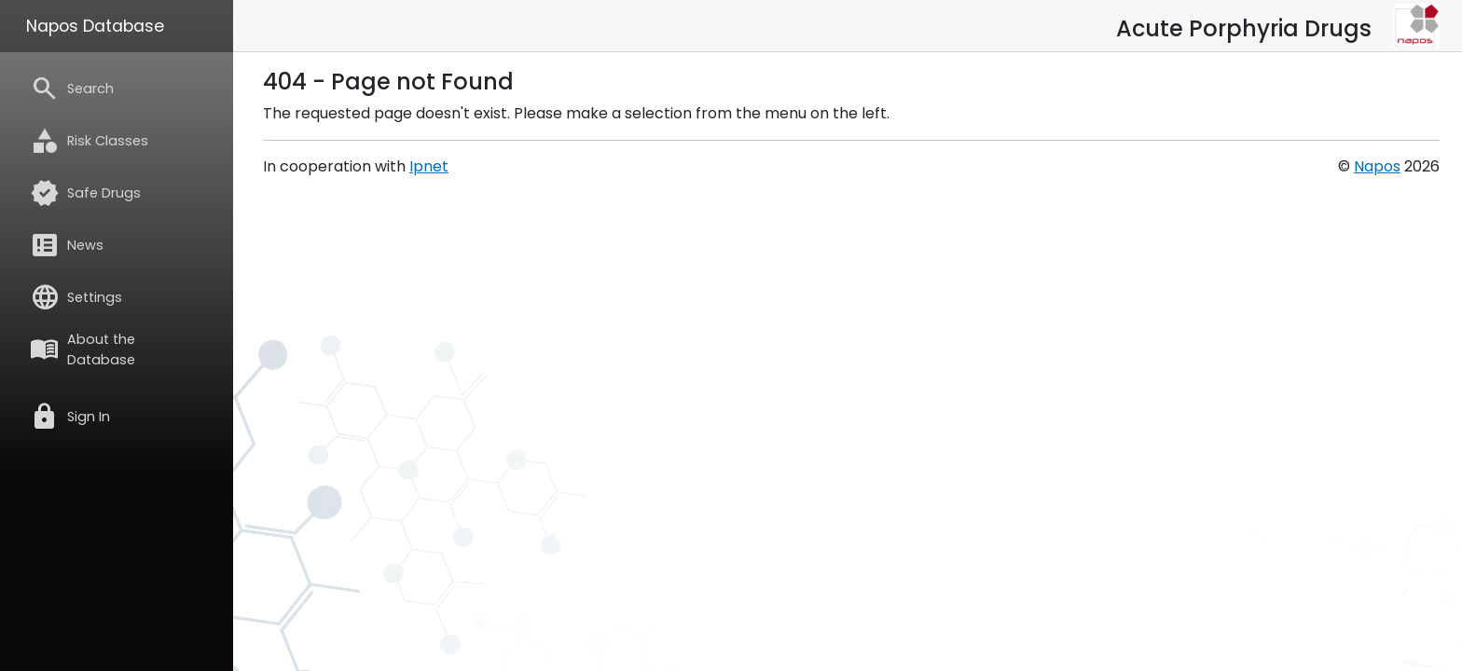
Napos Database (95, 26)
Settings (76, 297)
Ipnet (428, 166)
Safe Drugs (85, 193)
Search (72, 88)
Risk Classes (89, 140)
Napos (1377, 166)
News (66, 245)
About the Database (82, 349)
